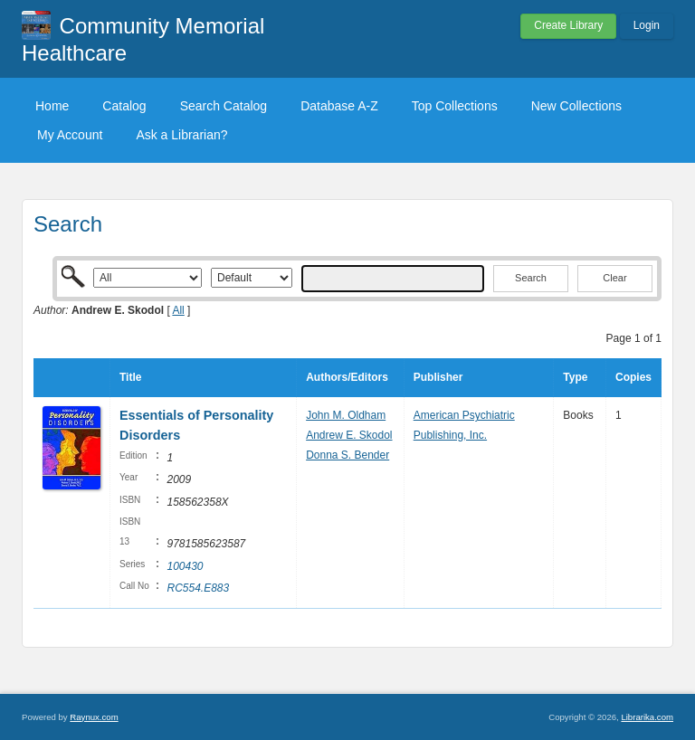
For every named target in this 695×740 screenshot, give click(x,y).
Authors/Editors (347, 377)
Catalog (124, 106)
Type (575, 377)
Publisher (438, 377)
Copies (633, 377)
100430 (185, 566)
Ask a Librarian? (181, 135)
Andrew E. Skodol (349, 435)
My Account (69, 135)
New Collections (576, 106)
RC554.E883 (198, 588)
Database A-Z (339, 106)
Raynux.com (94, 717)
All (178, 310)
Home (52, 106)
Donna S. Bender (347, 455)
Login (646, 25)
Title (130, 377)
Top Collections (455, 106)
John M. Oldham (346, 415)
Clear (614, 277)
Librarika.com (647, 717)
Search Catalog (224, 106)
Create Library (568, 25)
